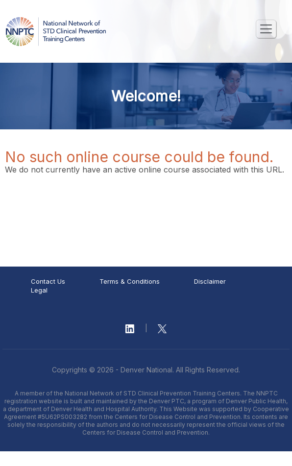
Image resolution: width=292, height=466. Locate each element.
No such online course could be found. (139, 157)
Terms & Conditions (129, 281)
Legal (39, 290)
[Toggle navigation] (266, 29)
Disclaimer (210, 281)
